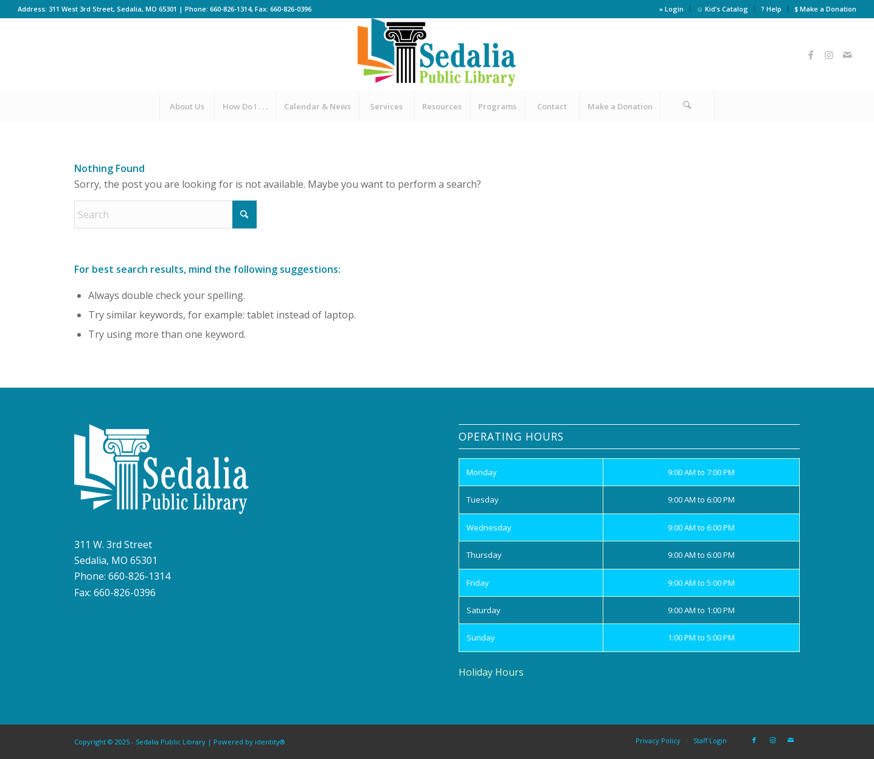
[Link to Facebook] (811, 55)
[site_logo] (437, 54)
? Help (771, 8)
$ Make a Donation (825, 8)
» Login (671, 8)
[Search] (687, 106)
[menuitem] (671, 9)
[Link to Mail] (847, 55)
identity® (270, 741)
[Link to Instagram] (829, 55)
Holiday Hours (491, 672)
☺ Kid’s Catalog (722, 8)
